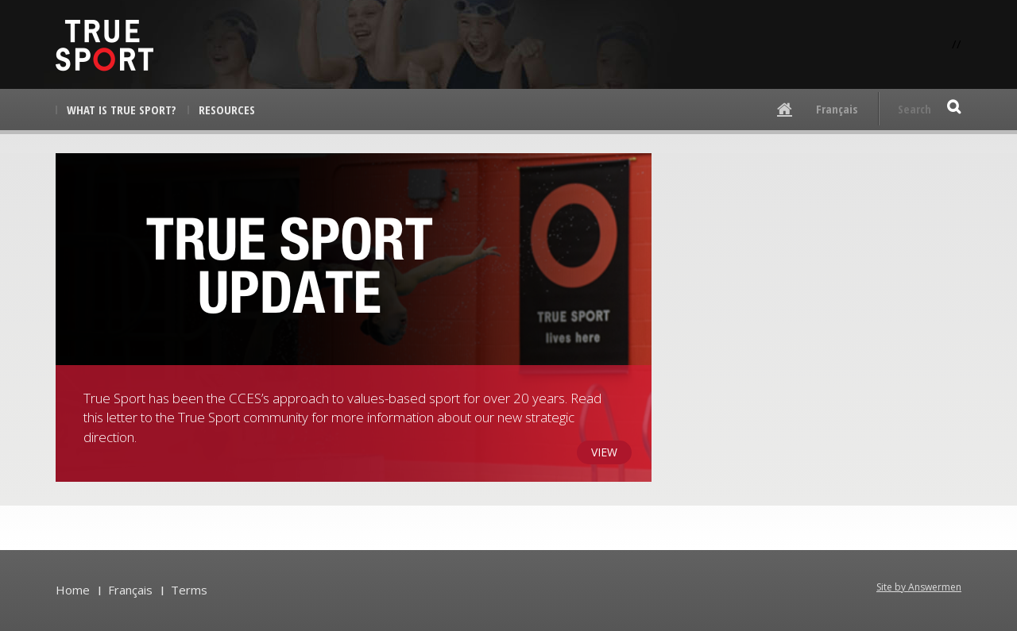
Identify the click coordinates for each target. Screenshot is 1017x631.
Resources (227, 109)
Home (73, 590)
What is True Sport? (121, 109)
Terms (189, 590)
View (604, 452)
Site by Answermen (918, 587)
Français (837, 109)
